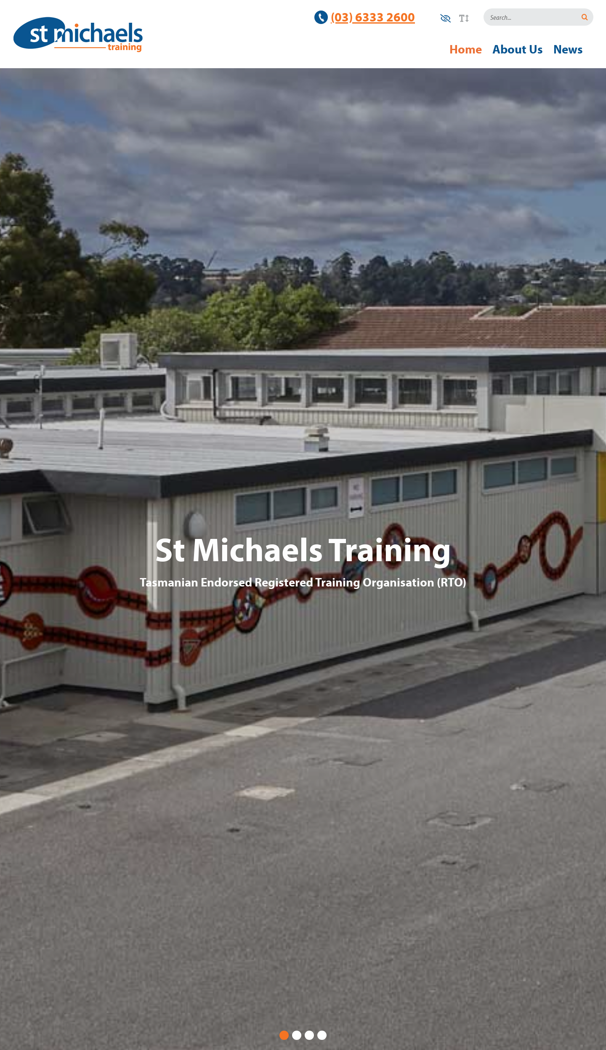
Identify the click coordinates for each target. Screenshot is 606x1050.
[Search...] (530, 17)
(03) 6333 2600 (373, 17)
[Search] (584, 17)
